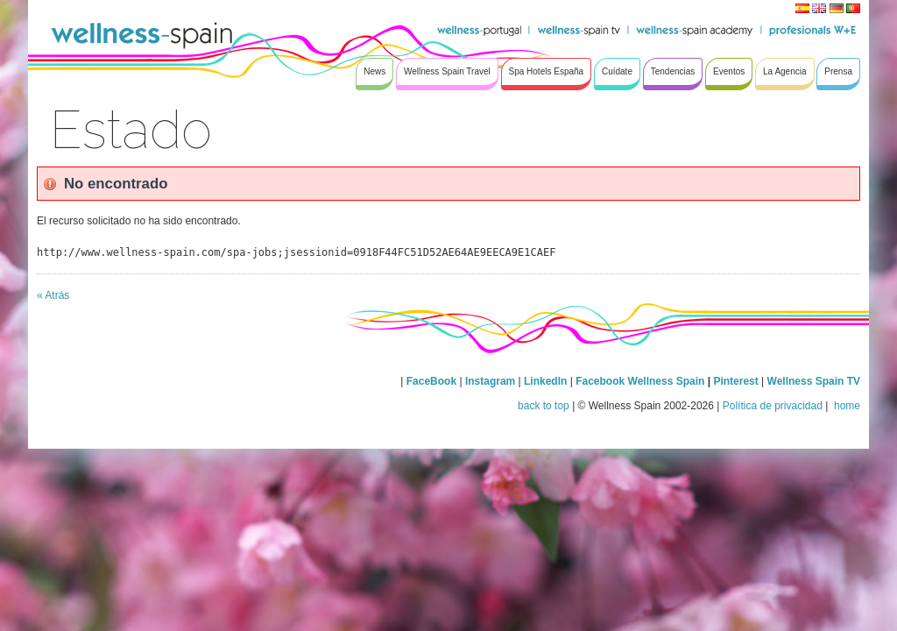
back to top (543, 406)
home (845, 406)
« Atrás (53, 295)
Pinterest (737, 381)
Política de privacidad (773, 406)
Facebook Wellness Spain (640, 381)
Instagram (490, 381)
